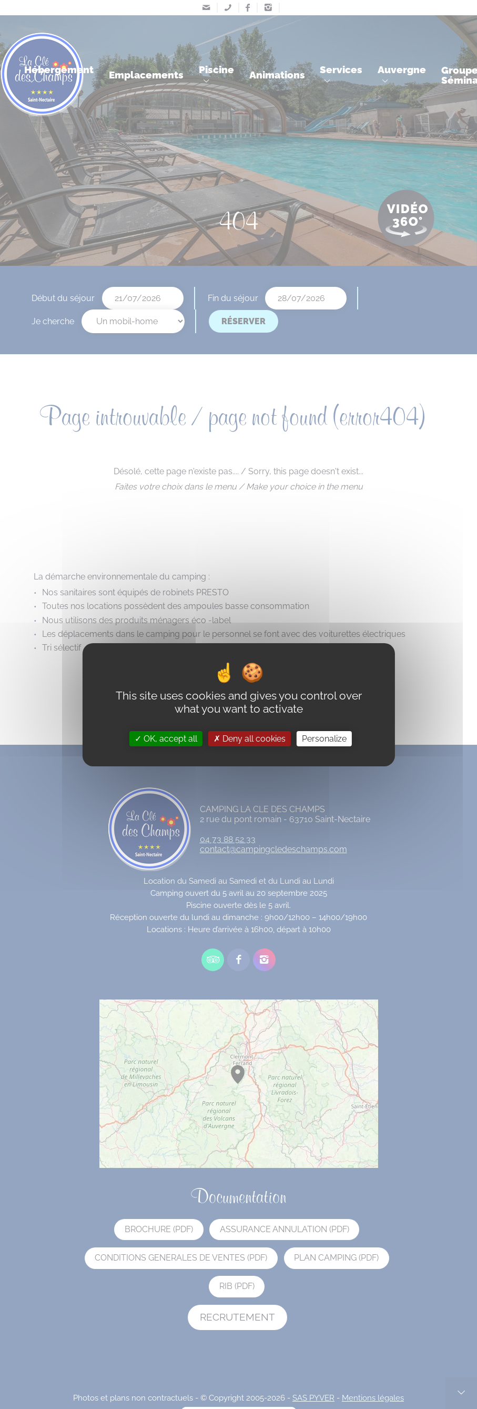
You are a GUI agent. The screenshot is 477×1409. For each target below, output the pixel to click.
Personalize (324, 738)
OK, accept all (166, 738)
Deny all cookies (250, 738)
